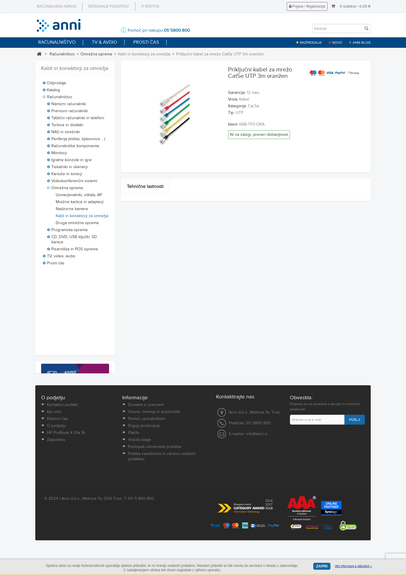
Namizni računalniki (68, 105)
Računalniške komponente (75, 147)
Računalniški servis (56, 6)
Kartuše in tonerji (66, 175)
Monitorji (59, 154)
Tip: (231, 112)
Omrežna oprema (96, 54)
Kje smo (54, 453)
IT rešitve (150, 6)
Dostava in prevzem (146, 446)
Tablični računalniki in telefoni (77, 119)
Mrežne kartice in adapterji (80, 203)
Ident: (233, 124)
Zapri (322, 566)
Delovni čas (57, 460)
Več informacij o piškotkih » (353, 566)
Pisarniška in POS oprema (74, 250)
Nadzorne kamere (72, 210)
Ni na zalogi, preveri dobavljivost (259, 134)
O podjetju (56, 467)
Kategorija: (237, 106)
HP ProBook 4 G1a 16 (66, 474)
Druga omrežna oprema (77, 224)
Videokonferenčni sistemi (74, 182)
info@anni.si (256, 475)
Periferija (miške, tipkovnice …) (78, 140)
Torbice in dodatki (67, 126)
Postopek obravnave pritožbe (154, 488)
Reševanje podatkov (108, 6)
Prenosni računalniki (69, 112)
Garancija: (237, 92)
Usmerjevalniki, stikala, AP (79, 196)
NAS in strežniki (65, 133)
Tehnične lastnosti (145, 186)
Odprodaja (56, 84)
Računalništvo (62, 54)
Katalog (53, 91)
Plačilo (133, 474)
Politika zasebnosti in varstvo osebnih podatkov (162, 497)
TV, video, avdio (61, 257)
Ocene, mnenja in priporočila (154, 453)
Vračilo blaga (139, 481)
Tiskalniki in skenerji (69, 168)
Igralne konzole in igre (71, 161)
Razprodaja (311, 43)
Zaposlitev (56, 481)
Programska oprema (69, 231)
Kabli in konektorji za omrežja (82, 217)
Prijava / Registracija (307, 6)
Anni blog (362, 43)
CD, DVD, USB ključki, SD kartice (74, 241)
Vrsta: (233, 99)
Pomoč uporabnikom (146, 460)
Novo (337, 43)
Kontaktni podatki (62, 446)
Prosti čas (55, 264)
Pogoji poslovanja (144, 467)
